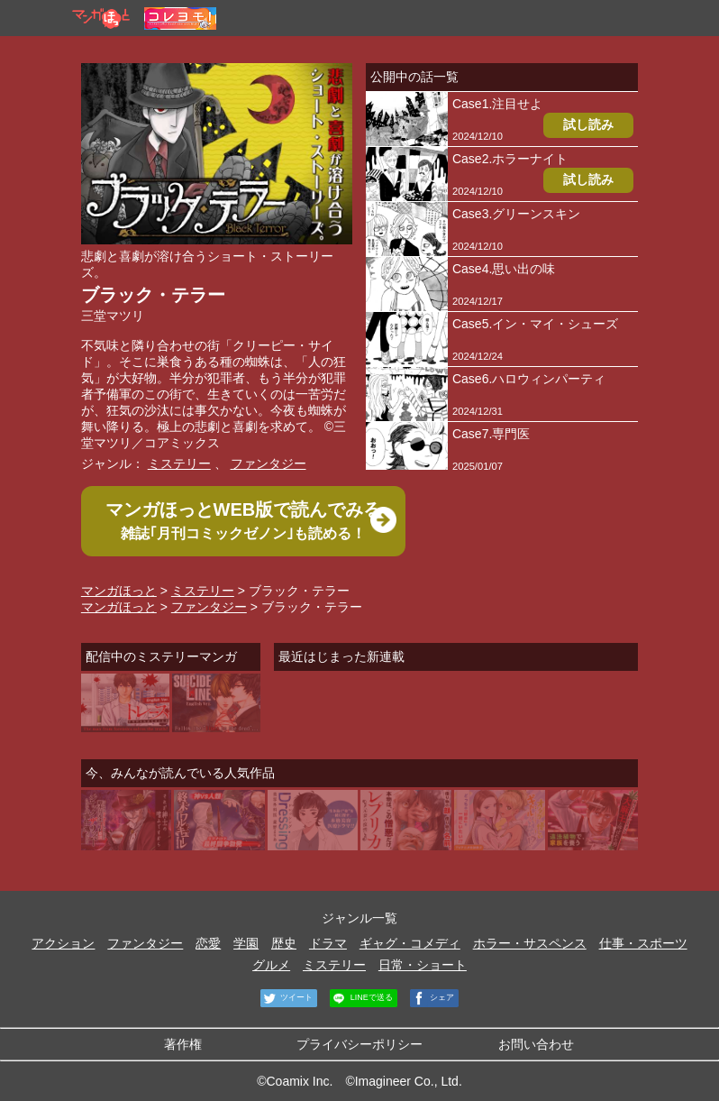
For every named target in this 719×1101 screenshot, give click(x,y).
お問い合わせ (536, 1044)
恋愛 (208, 943)
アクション (63, 943)
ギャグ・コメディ (410, 943)
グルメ (271, 965)
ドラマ (328, 943)
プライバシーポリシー (359, 1044)
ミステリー (179, 463)
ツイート (287, 998)
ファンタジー (268, 463)
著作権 (183, 1044)
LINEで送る (361, 998)
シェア (432, 998)
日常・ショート (422, 965)
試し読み (588, 124)
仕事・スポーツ (643, 943)
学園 (246, 943)
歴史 (283, 943)
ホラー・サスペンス (530, 943)
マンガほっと (119, 590)
